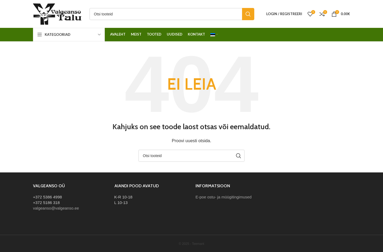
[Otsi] (171, 14)
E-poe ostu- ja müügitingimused (223, 197)
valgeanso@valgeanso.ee (56, 208)
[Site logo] (57, 13)
